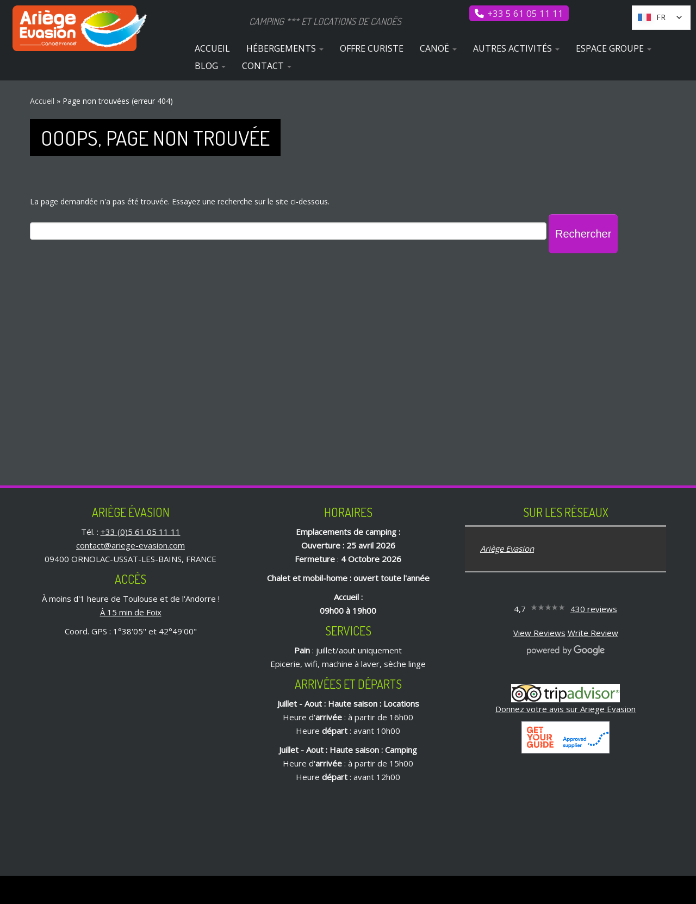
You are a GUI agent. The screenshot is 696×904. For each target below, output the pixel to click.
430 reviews (593, 608)
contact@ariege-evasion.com (130, 545)
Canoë (438, 48)
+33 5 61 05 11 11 (525, 13)
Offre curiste (371, 48)
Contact (266, 66)
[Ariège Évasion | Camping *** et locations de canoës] (80, 28)
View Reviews (539, 632)
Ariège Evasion (507, 548)
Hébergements (285, 48)
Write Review (593, 632)
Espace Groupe (613, 48)
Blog (210, 66)
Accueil (212, 48)
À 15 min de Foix (130, 612)
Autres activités (516, 48)
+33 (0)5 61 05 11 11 (141, 531)
